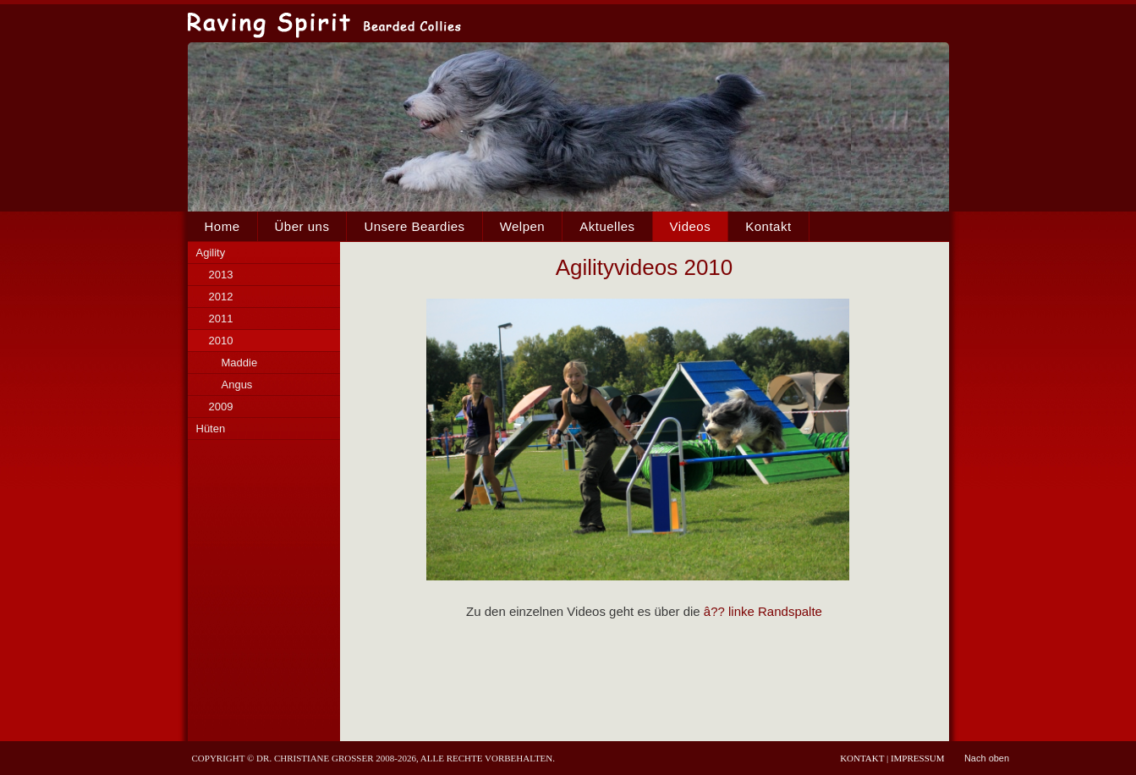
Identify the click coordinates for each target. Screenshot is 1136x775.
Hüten (211, 428)
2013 (221, 274)
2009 (221, 406)
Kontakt (768, 226)
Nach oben (986, 758)
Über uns (302, 226)
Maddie (240, 362)
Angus (237, 384)
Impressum (918, 758)
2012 (221, 296)
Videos (690, 226)
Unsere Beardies (414, 226)
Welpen (523, 226)
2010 (221, 340)
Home (222, 226)
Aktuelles (606, 226)
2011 (221, 318)
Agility (211, 252)
